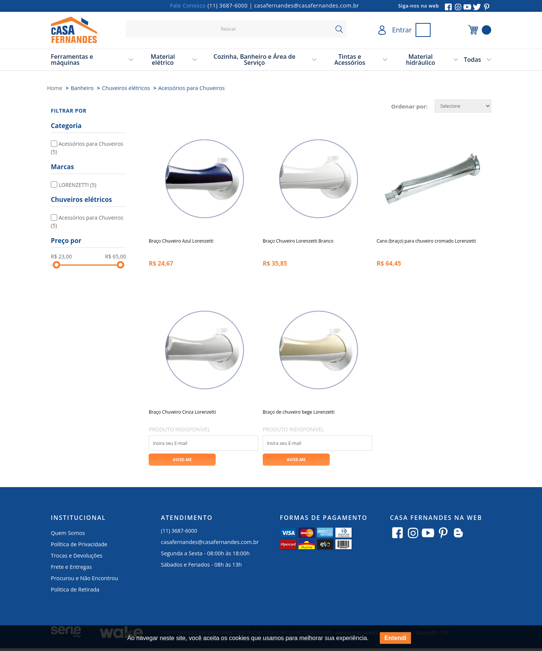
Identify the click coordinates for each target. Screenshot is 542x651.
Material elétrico (163, 59)
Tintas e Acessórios (349, 59)
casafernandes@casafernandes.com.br (306, 5)
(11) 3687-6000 (227, 5)
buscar (339, 29)
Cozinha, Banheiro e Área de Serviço (254, 59)
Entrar (402, 29)
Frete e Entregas (71, 569)
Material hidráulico (420, 59)
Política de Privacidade (79, 546)
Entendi (395, 638)
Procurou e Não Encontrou (84, 580)
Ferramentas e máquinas (72, 59)
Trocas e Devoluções (76, 558)
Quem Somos (68, 535)
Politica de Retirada (75, 592)
